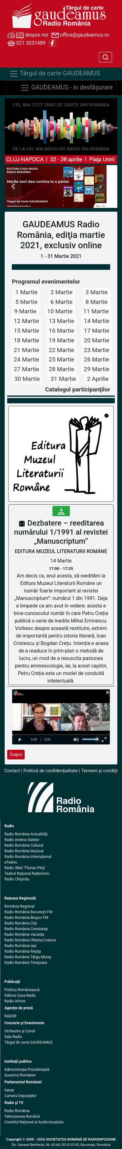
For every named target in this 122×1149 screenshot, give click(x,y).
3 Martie (96, 292)
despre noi (27, 35)
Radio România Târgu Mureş (27, 957)
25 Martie (61, 359)
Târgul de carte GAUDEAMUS (28, 1042)
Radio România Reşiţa (22, 951)
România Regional (19, 906)
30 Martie (27, 378)
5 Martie (26, 301)
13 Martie (61, 321)
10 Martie (60, 311)
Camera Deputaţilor (20, 1096)
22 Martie (61, 350)
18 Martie (26, 340)
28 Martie (61, 369)
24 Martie (26, 359)
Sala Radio (13, 1037)
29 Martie (97, 369)
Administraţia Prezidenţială (26, 1069)
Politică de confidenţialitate (50, 771)
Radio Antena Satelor (21, 840)
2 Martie (62, 292)
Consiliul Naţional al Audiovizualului (34, 1122)
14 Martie (97, 321)
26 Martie (97, 359)
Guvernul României (20, 1075)
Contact (12, 771)
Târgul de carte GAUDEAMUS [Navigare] (54, 73)
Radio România (17, 1111)
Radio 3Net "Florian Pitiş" (25, 868)
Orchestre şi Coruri (19, 1031)
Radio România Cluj (20, 923)
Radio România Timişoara (25, 962)
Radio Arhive (14, 1001)
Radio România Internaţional (27, 856)
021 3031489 (26, 43)
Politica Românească (22, 990)
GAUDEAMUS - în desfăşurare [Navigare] (66, 88)
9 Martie (25, 311)
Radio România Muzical (23, 851)
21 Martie (26, 350)
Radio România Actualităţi (25, 834)
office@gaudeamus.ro (80, 35)
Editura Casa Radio (20, 995)
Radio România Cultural (23, 845)
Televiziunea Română (22, 1116)
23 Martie (97, 350)
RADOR (10, 1016)
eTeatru (10, 862)
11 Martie (96, 311)
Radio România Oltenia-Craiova (30, 940)
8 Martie (96, 301)
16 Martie (61, 330)
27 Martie (26, 369)
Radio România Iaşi (20, 946)
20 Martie (97, 340)
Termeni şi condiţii (99, 771)
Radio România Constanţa (26, 929)
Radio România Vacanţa (24, 934)
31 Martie (63, 378)
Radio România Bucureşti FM (28, 912)
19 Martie (61, 340)
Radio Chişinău (16, 879)
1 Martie (26, 292)
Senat (9, 1090)
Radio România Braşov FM (26, 917)
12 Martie (26, 321)
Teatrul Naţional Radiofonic (27, 873)
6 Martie (62, 301)
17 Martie (97, 330)
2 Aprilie (98, 378)
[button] (13, 186)
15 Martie (26, 330)
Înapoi (16, 754)
